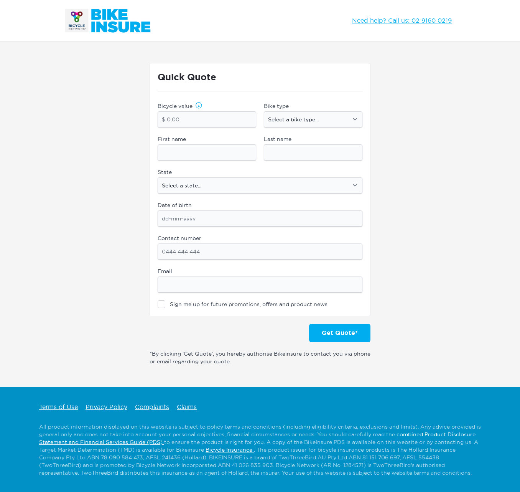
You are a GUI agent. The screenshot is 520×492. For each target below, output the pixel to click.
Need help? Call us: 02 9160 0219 (402, 20)
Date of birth (175, 205)
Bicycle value (175, 106)
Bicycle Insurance (230, 449)
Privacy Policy (106, 407)
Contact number (179, 238)
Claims (187, 407)
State (165, 172)
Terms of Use (58, 407)
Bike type (276, 106)
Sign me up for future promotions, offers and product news (248, 304)
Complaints (152, 407)
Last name (277, 139)
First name (172, 139)
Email (165, 271)
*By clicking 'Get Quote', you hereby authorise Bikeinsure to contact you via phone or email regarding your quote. (260, 357)
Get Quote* (340, 333)
